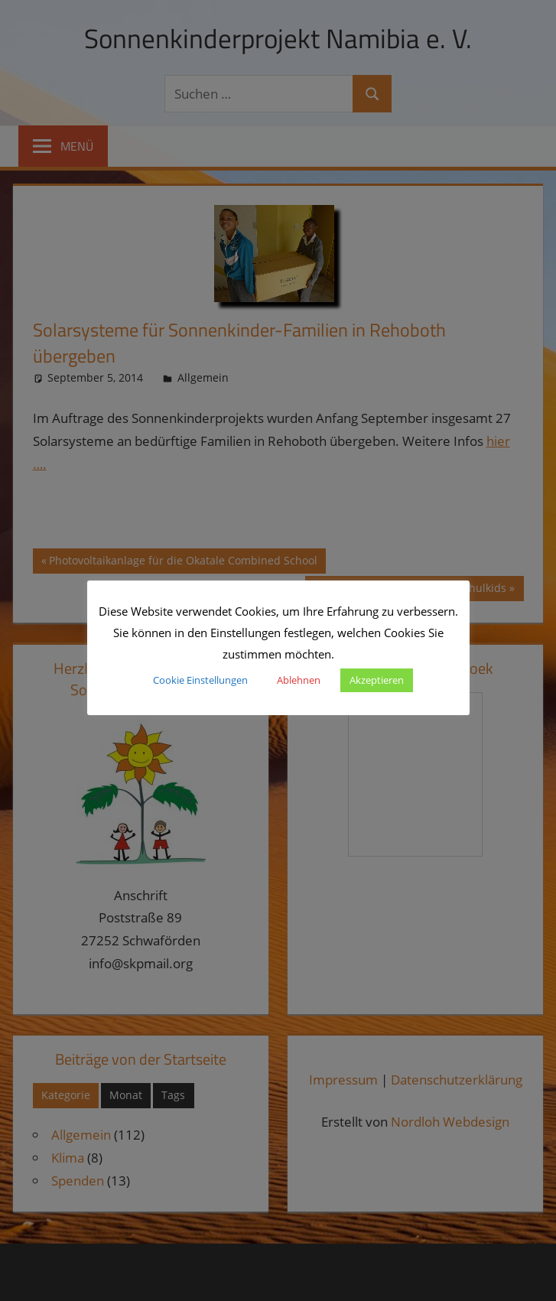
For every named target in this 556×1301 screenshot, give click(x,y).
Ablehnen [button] (298, 680)
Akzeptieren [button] (377, 680)
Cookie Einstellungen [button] (200, 680)
